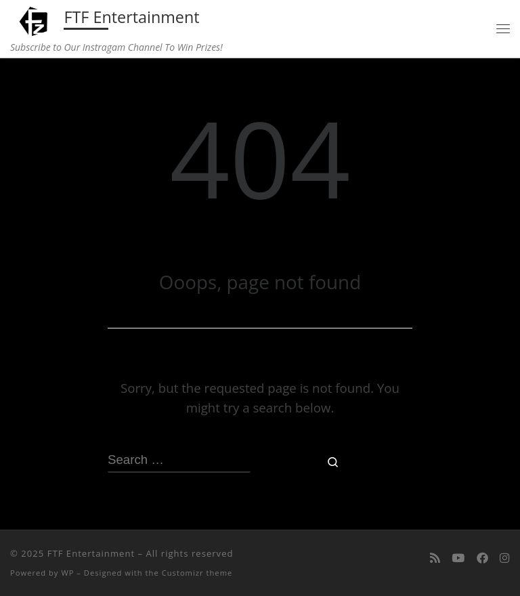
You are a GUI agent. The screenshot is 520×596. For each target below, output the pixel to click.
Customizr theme (197, 573)
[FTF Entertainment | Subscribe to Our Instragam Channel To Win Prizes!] (35, 19)
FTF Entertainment (91, 553)
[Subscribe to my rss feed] (435, 558)
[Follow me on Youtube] (458, 558)
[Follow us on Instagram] (505, 558)
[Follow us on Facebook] (482, 558)
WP (67, 573)
